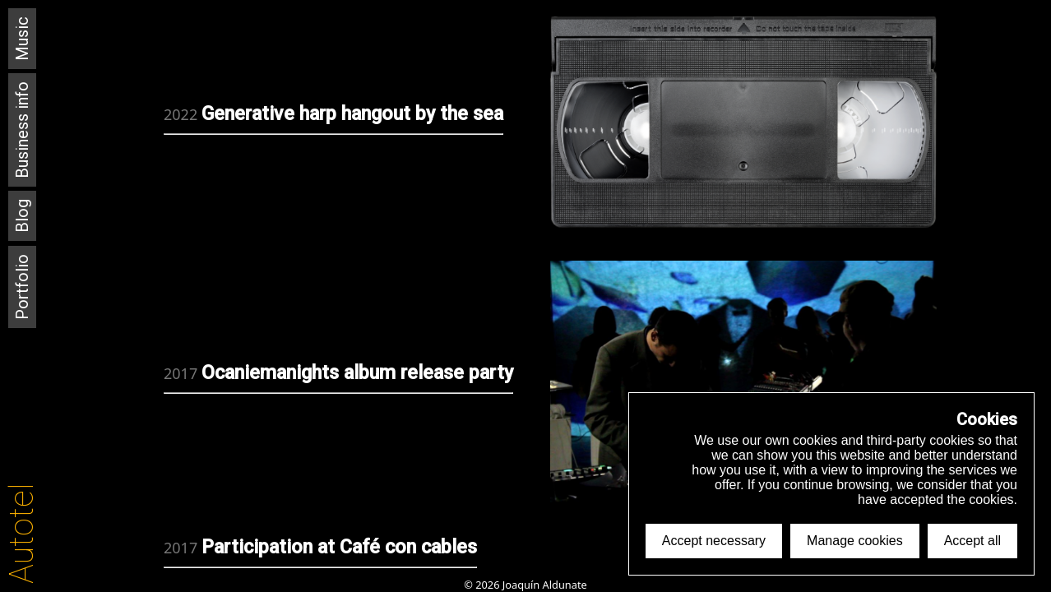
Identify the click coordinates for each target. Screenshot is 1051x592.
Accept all (972, 541)
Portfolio (22, 287)
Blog (22, 216)
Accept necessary (714, 541)
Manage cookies (855, 541)
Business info (22, 129)
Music (22, 38)
